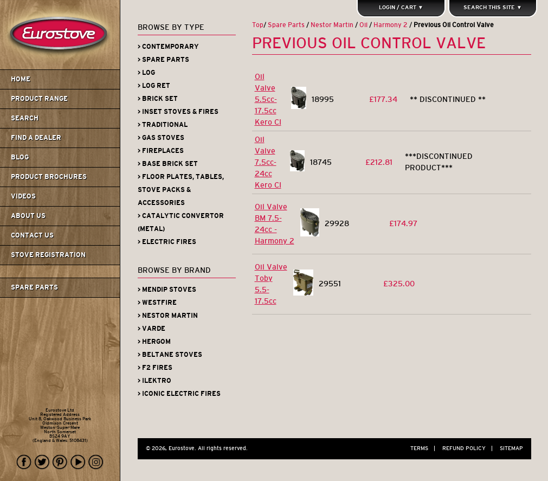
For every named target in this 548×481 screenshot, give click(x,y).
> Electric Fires (167, 242)
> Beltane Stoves (170, 354)
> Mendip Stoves (167, 289)
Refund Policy (470, 448)
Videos (23, 196)
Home (20, 79)
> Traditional (163, 125)
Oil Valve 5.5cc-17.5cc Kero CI (268, 99)
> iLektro (154, 380)
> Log (146, 72)
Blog (20, 157)
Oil (363, 25)
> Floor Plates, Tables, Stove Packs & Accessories (181, 190)
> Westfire (157, 302)
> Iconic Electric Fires (179, 393)
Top (257, 25)
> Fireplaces (161, 151)
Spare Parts (34, 287)
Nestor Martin (332, 25)
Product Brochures (49, 177)
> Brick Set (158, 98)
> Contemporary (168, 46)
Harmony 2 (390, 25)
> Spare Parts (163, 59)
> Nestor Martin (168, 315)
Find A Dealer (36, 138)
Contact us (32, 235)
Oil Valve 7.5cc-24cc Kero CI (268, 162)
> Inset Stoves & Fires (178, 112)
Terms (425, 448)
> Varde (151, 328)
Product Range (39, 98)
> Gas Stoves (161, 138)
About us (28, 216)
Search (24, 118)
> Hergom (154, 341)
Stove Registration (48, 255)
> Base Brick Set (168, 164)
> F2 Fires (155, 367)
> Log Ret (154, 85)
